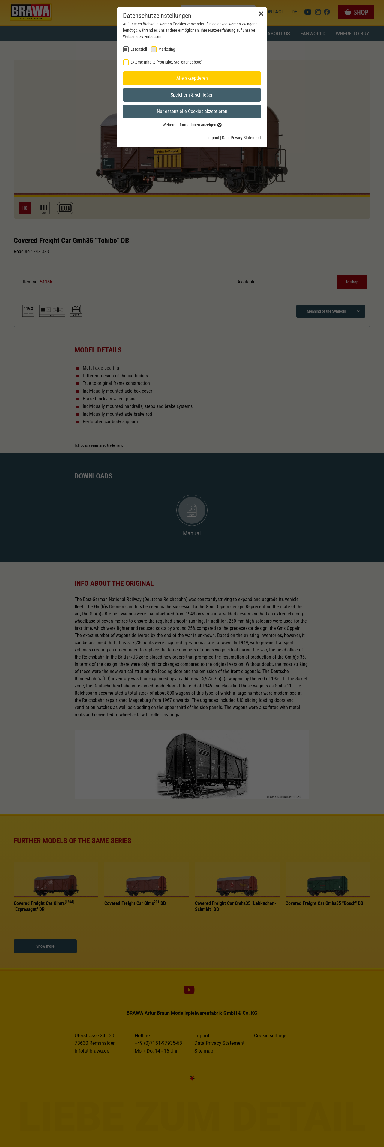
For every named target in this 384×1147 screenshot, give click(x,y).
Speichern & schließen (192, 95)
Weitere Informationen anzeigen (192, 124)
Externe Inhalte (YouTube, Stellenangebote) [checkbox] (166, 62)
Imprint (213, 137)
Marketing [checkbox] (166, 49)
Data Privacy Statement (241, 137)
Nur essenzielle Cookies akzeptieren (192, 111)
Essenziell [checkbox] (138, 49)
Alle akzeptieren (192, 78)
